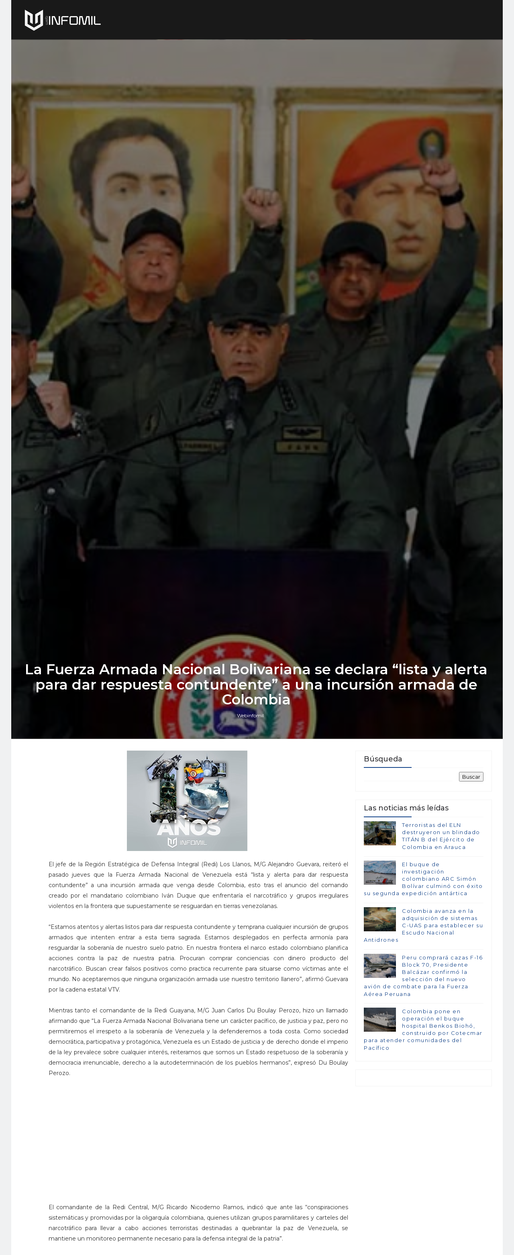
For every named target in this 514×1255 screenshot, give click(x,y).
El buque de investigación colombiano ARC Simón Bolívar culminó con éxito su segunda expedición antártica (423, 932)
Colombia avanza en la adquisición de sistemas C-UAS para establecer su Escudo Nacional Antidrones (423, 979)
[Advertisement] (194, 1188)
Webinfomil (251, 768)
